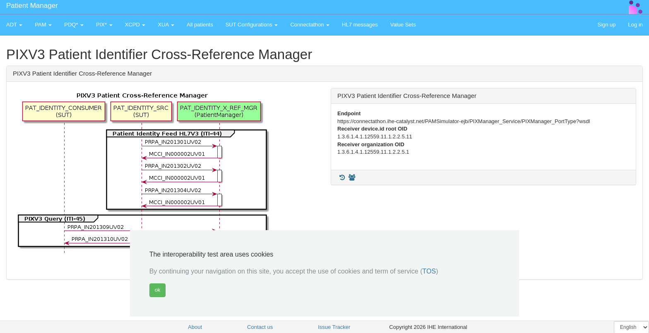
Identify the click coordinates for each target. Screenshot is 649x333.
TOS (429, 271)
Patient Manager (32, 6)
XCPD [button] (135, 24)
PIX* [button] (104, 24)
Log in (635, 24)
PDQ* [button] (74, 24)
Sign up (606, 24)
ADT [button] (14, 24)
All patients (200, 24)
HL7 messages (360, 24)
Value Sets (403, 24)
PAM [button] (43, 24)
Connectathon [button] (309, 24)
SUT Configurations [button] (252, 24)
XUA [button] (166, 24)
